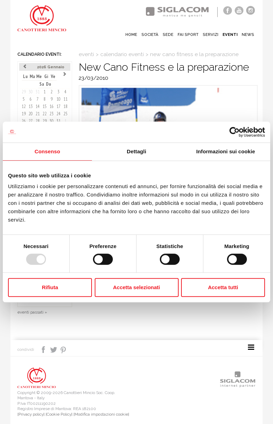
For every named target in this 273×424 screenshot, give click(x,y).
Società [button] (149, 34)
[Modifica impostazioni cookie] (101, 414)
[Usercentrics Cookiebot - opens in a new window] (234, 132)
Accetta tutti (223, 287)
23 (51, 114)
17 (58, 106)
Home (131, 34)
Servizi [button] (210, 34)
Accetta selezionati (136, 287)
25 (65, 114)
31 (38, 92)
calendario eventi (122, 54)
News (248, 34)
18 (65, 106)
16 (51, 106)
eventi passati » (32, 312)
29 (24, 92)
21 (38, 114)
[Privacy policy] (31, 414)
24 (58, 114)
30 (31, 92)
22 (44, 114)
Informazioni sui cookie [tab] (225, 151)
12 (24, 106)
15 (44, 106)
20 (31, 114)
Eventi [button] (230, 34)
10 (58, 99)
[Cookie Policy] (59, 414)
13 (31, 106)
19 (24, 114)
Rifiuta (50, 287)
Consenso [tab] (47, 151)
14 (38, 106)
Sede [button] (168, 34)
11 (65, 99)
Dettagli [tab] (136, 151)
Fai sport (188, 34)
